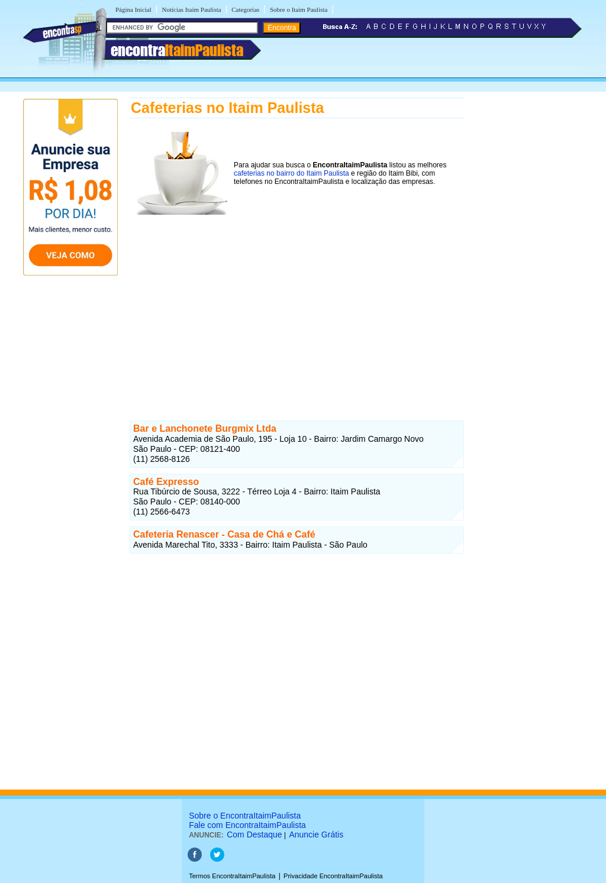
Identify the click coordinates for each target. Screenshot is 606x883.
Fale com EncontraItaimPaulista (247, 825)
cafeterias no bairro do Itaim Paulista (291, 173)
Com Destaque (254, 834)
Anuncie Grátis (316, 834)
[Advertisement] (297, 309)
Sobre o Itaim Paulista (298, 9)
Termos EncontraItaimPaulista (232, 875)
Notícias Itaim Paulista (191, 9)
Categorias (245, 9)
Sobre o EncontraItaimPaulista (245, 815)
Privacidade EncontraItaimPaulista (333, 875)
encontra (177, 50)
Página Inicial (133, 9)
